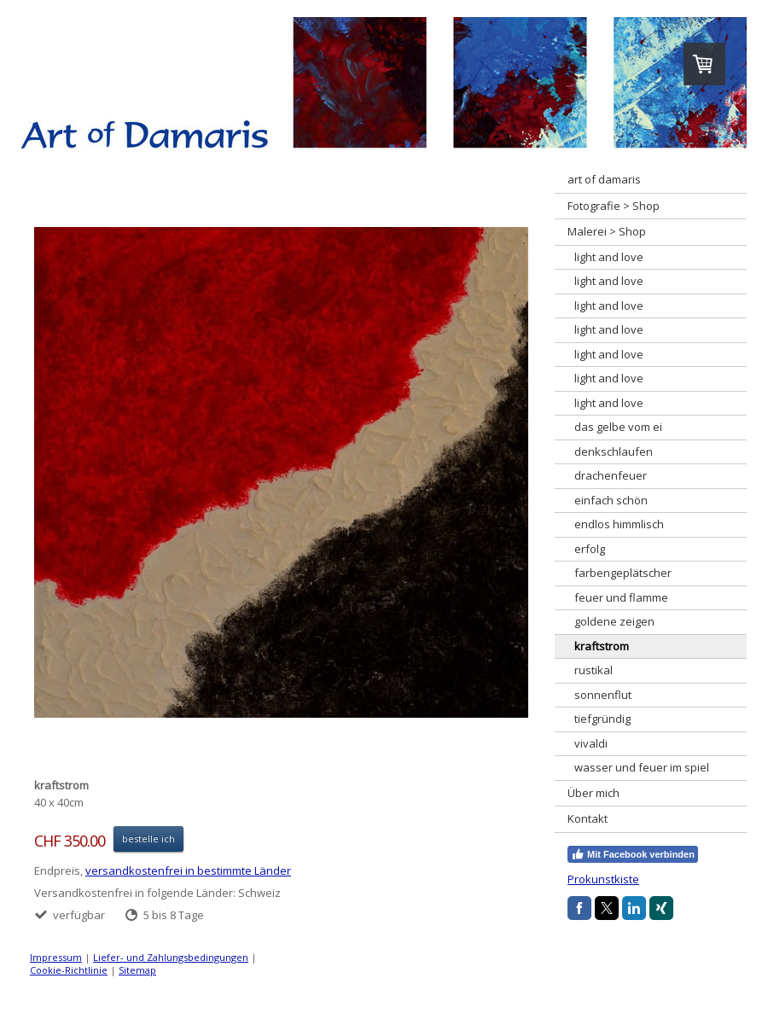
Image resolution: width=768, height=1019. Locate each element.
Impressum (56, 957)
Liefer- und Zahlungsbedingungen (170, 957)
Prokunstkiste (603, 879)
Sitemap (137, 970)
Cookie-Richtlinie (69, 970)
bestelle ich (148, 838)
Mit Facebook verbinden (633, 854)
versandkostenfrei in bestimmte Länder (188, 870)
